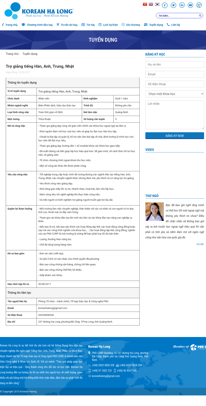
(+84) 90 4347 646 (126, 370)
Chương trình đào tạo (37, 25)
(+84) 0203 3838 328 (103, 365)
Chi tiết (200, 244)
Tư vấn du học (66, 25)
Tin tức (88, 25)
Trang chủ (9, 25)
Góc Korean (131, 25)
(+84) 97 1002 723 (101, 370)
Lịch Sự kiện (108, 25)
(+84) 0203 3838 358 (131, 365)
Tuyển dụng (153, 25)
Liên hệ (173, 25)
